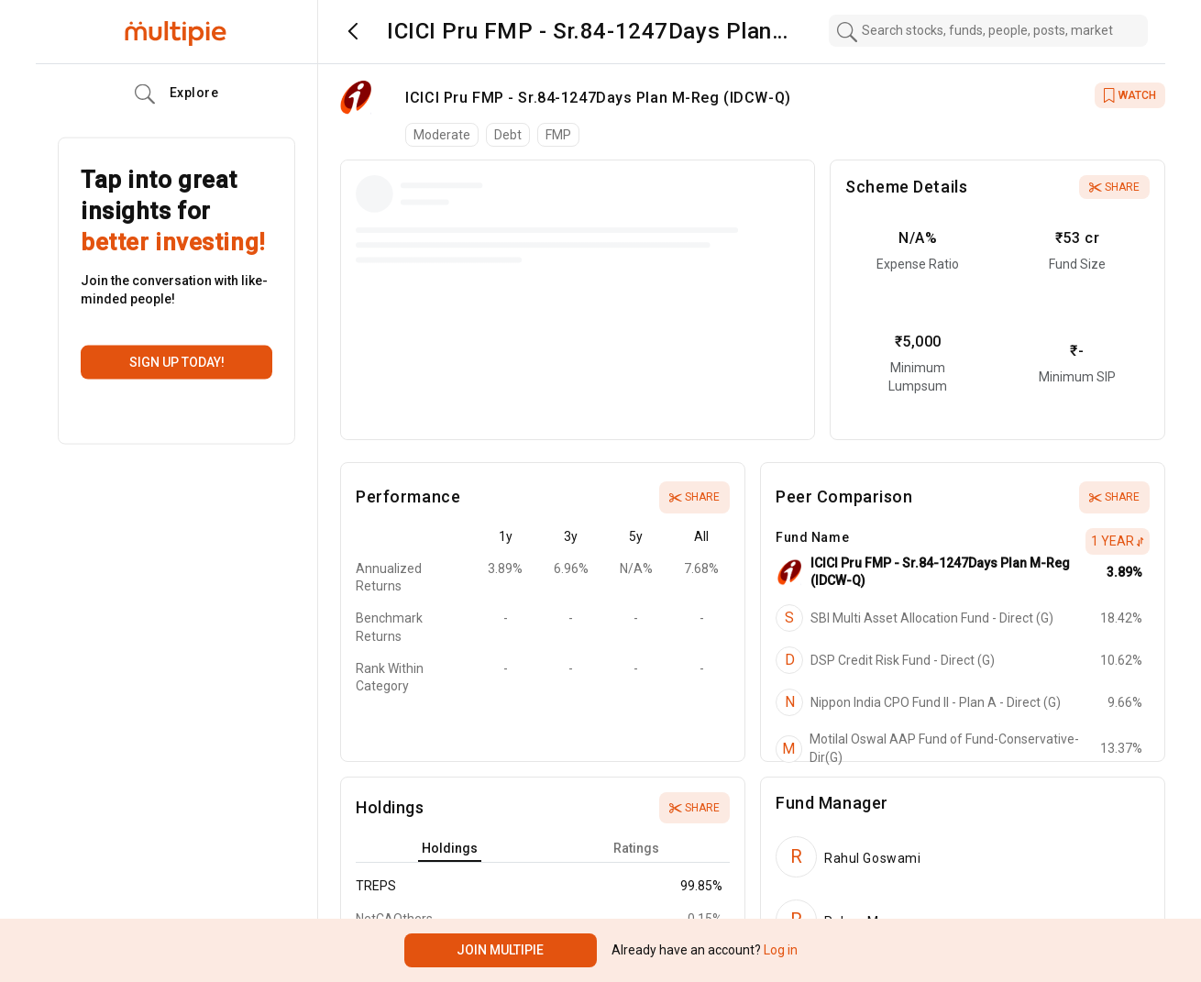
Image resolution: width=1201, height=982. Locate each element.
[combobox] (988, 31)
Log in (779, 950)
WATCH (1130, 95)
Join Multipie (500, 950)
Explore (177, 94)
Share (1114, 187)
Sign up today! (177, 362)
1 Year (1117, 541)
